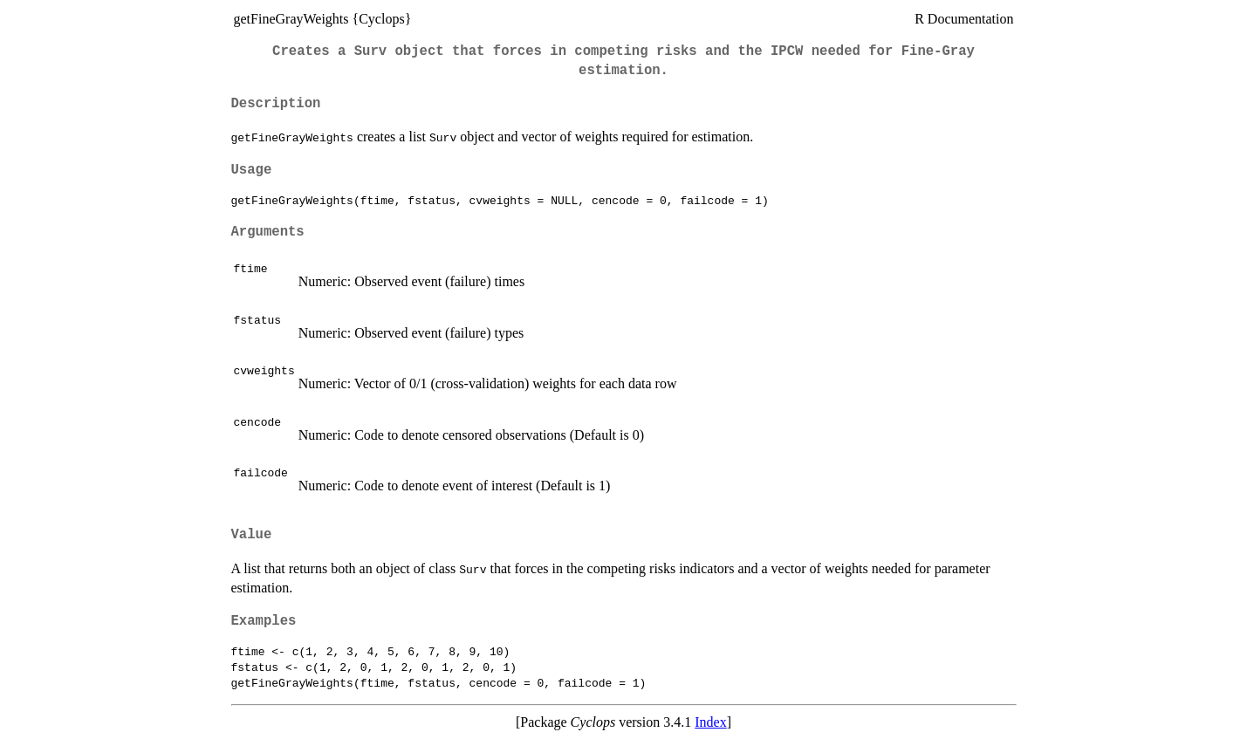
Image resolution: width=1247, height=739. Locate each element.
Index (710, 722)
